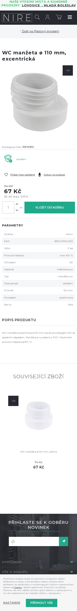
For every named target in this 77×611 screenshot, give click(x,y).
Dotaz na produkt (54, 174)
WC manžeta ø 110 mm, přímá (38, 451)
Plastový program (46, 31)
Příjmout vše (41, 603)
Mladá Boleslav (59, 5)
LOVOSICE (32, 5)
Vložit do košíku (49, 207)
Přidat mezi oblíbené (22, 174)
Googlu (18, 587)
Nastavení (11, 603)
